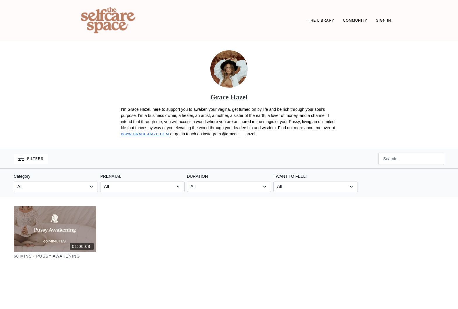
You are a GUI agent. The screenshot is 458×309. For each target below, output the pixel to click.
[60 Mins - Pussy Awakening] (55, 256)
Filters (30, 158)
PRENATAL (110, 176)
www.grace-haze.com (145, 134)
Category (22, 176)
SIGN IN (383, 20)
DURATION (197, 176)
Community (355, 20)
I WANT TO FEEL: (290, 176)
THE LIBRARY (321, 20)
